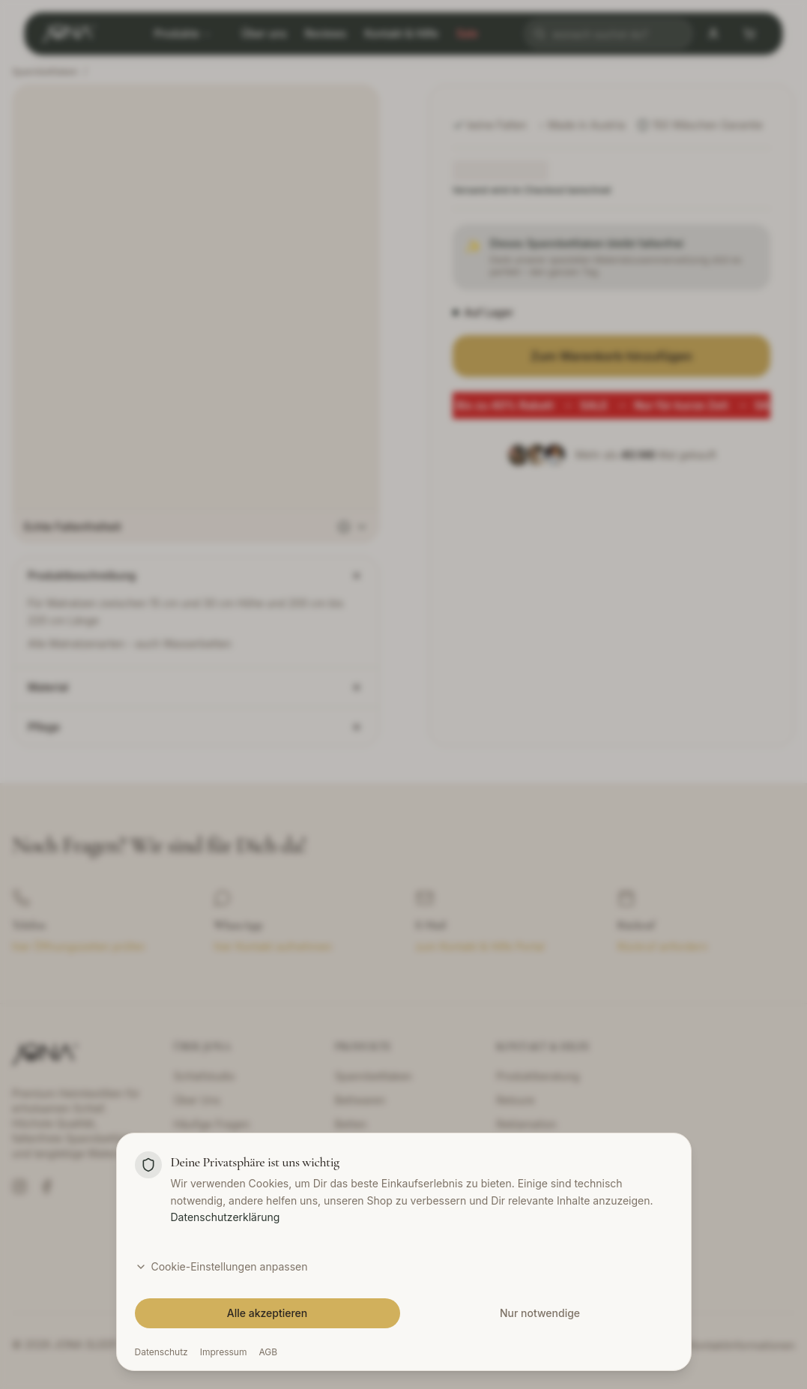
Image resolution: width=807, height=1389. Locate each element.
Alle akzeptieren (267, 1313)
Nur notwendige (540, 1313)
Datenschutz (161, 1352)
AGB (268, 1352)
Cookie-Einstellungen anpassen (221, 1266)
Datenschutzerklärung (225, 1217)
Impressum (223, 1352)
